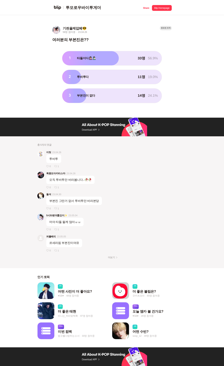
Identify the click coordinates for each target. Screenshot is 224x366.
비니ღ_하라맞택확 (68, 315)
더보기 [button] (111, 257)
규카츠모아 (138, 295)
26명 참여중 (147, 315)
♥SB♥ (61, 295)
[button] (146, 7)
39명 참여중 (150, 335)
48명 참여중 (72, 295)
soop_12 (137, 335)
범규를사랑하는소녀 (68, 335)
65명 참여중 (153, 295)
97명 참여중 (86, 315)
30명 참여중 (88, 335)
